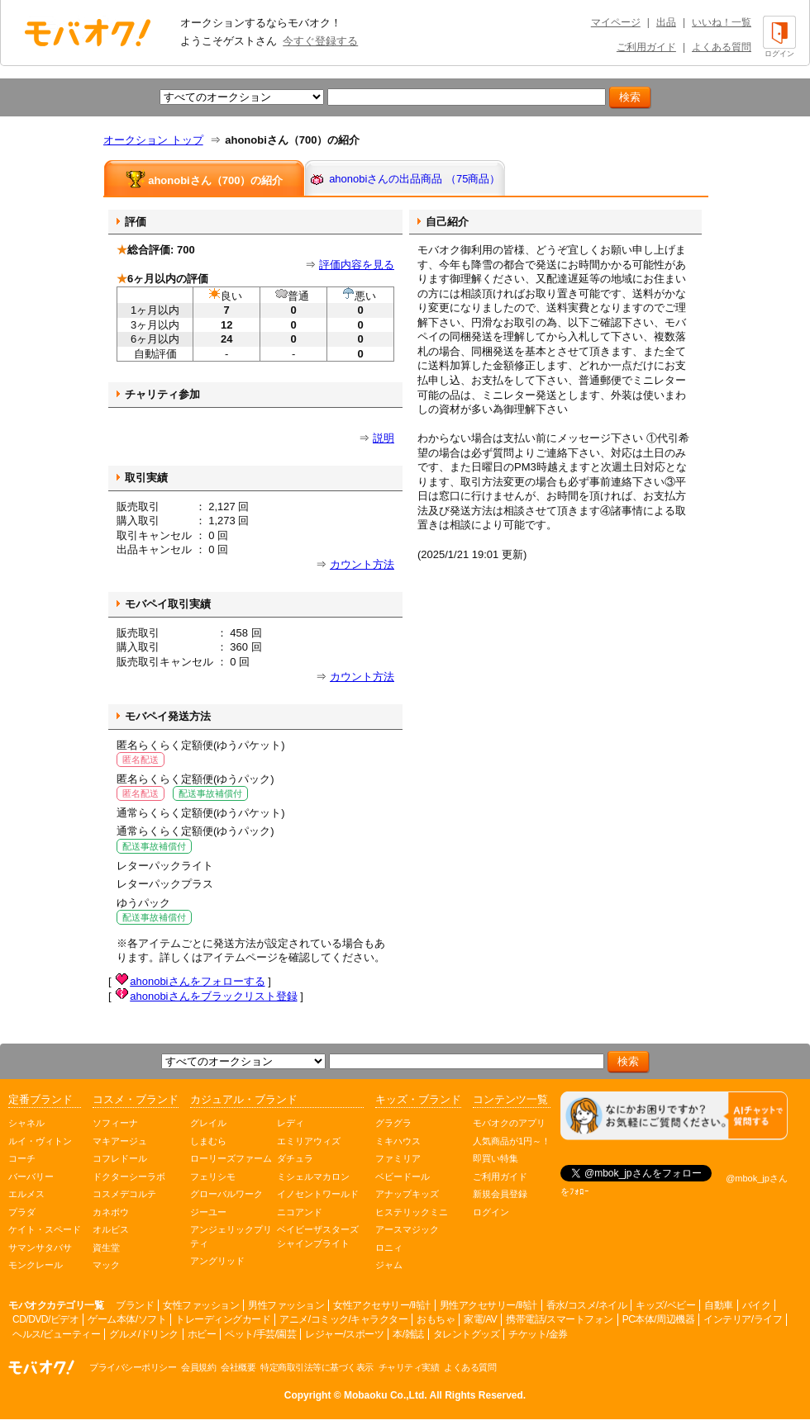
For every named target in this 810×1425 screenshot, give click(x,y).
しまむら (208, 1141)
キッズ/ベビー (665, 1305)
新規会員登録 (500, 1194)
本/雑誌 (408, 1334)
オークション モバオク (87, 32)
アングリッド (217, 1261)
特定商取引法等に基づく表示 (317, 1367)
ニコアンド (299, 1212)
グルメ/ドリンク (143, 1334)
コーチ (22, 1158)
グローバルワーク (226, 1194)
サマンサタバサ (40, 1247)
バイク (756, 1305)
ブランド (135, 1305)
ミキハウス (398, 1141)
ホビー (202, 1334)
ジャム (389, 1265)
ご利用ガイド (646, 47)
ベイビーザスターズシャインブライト (318, 1236)
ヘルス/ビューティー (56, 1334)
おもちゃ (436, 1319)
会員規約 (198, 1367)
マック (106, 1265)
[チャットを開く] (674, 1115)
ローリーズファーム (231, 1158)
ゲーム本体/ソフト (127, 1319)
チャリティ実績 (409, 1367)
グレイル (208, 1123)
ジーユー (208, 1212)
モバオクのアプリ (509, 1123)
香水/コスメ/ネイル (586, 1305)
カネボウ (111, 1212)
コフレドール (120, 1158)
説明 (383, 438)
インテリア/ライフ (742, 1319)
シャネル (26, 1123)
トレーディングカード (222, 1319)
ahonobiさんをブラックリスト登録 (213, 996)
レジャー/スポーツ (344, 1334)
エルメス (26, 1194)
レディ (290, 1123)
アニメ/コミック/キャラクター (343, 1319)
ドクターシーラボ (129, 1176)
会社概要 (238, 1367)
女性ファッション (201, 1305)
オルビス (111, 1229)
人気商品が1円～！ (511, 1141)
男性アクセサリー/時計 (488, 1305)
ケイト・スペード (44, 1229)
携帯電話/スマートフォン (559, 1319)
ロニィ (389, 1247)
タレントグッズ (466, 1334)
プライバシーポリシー (132, 1367)
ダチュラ (295, 1158)
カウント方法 (362, 564)
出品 (666, 22)
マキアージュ (120, 1141)
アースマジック (407, 1229)
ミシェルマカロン (313, 1176)
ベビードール (402, 1176)
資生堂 (106, 1247)
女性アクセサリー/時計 (382, 1305)
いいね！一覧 (721, 22)
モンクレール (35, 1265)
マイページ (616, 22)
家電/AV (480, 1319)
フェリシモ (213, 1176)
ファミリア (398, 1158)
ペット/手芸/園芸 (260, 1334)
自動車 (718, 1305)
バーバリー (31, 1176)
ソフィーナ (115, 1123)
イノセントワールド (318, 1194)
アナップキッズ (407, 1194)
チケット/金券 (538, 1334)
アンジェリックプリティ (231, 1236)
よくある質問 (721, 47)
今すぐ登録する (320, 41)
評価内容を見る (356, 264)
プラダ (22, 1212)
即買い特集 (495, 1158)
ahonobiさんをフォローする (197, 981)
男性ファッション (286, 1305)
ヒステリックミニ (411, 1212)
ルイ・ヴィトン (40, 1141)
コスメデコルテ (124, 1194)
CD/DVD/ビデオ (45, 1319)
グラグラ (393, 1123)
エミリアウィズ (309, 1141)
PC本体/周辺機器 (658, 1319)
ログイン (491, 1212)
